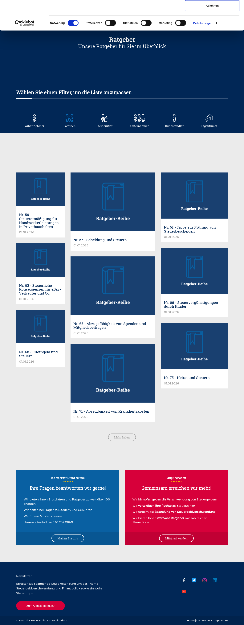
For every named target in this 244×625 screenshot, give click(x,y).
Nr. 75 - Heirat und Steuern (187, 377)
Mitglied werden (176, 538)
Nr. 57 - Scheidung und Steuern (100, 239)
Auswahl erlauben (212, 22)
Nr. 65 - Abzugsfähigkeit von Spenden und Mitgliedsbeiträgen (109, 325)
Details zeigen (202, 52)
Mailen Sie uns (68, 538)
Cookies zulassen (212, 10)
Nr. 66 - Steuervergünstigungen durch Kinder (191, 304)
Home (191, 620)
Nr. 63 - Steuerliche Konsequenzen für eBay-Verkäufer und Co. (40, 289)
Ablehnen (212, 35)
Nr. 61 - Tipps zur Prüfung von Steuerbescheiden (190, 229)
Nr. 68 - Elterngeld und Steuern (38, 353)
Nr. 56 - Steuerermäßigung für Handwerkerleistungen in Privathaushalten (39, 220)
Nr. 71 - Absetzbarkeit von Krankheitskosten (111, 411)
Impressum (221, 620)
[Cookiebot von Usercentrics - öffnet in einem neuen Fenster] (24, 52)
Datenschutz (204, 620)
